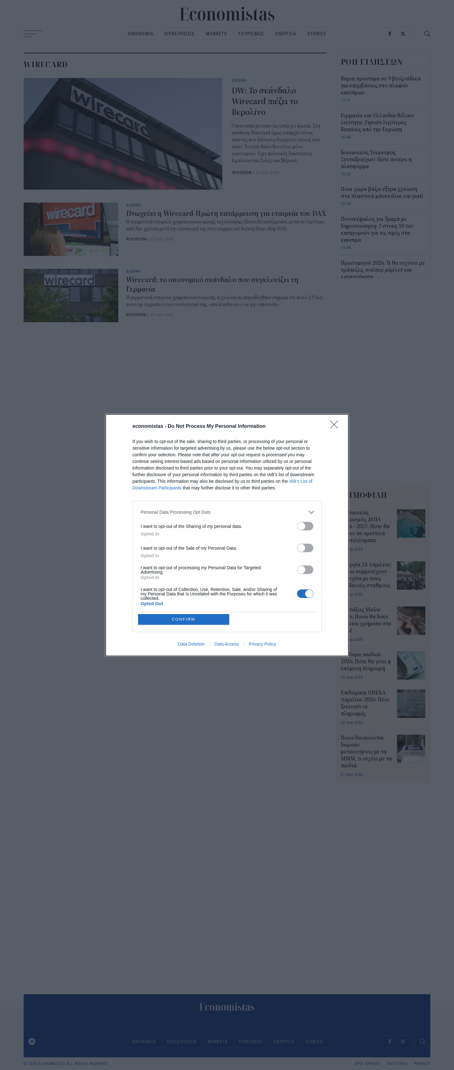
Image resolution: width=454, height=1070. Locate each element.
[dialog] (227, 535)
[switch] (305, 526)
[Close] (336, 427)
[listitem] (227, 512)
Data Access (226, 644)
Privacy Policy (262, 644)
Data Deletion (191, 644)
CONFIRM (183, 619)
